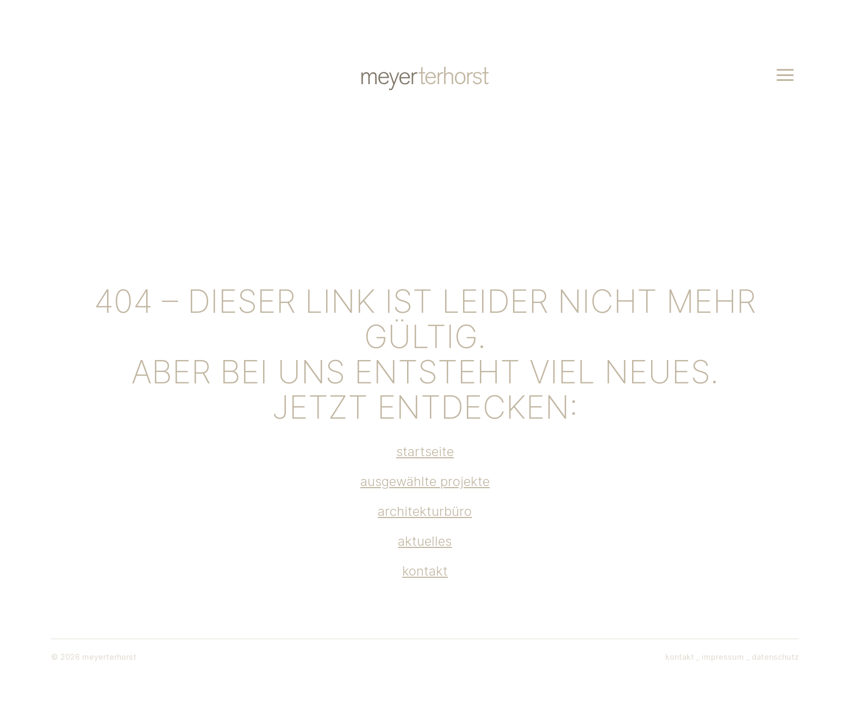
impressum (721, 656)
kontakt (425, 571)
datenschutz (774, 656)
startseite (425, 451)
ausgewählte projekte (425, 481)
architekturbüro (425, 511)
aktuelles (425, 541)
